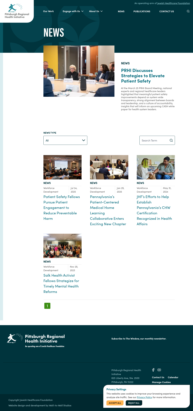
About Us (96, 11)
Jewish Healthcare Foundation (173, 3)
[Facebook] (153, 370)
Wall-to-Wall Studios (60, 405)
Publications (141, 11)
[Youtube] (159, 370)
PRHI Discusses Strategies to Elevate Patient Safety (143, 75)
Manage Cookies (161, 382)
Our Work (48, 11)
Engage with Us (73, 11)
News (121, 11)
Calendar (173, 377)
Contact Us (166, 11)
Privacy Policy (144, 397)
